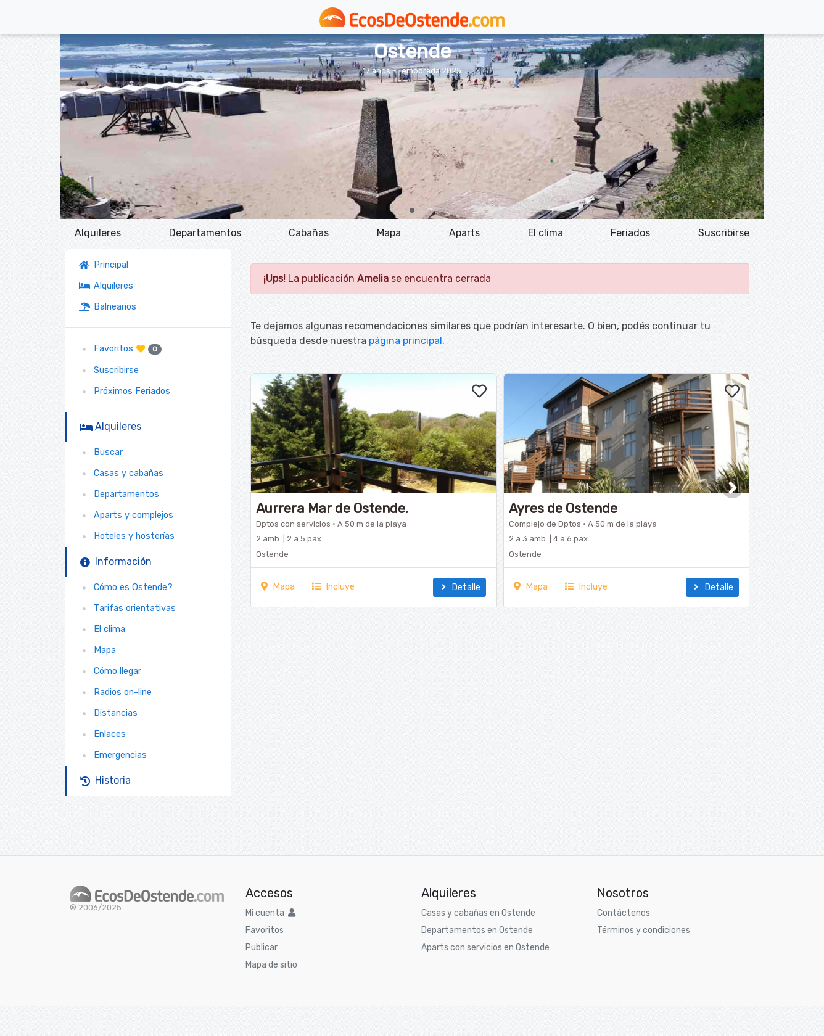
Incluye (333, 587)
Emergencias (113, 755)
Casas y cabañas (121, 473)
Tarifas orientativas (127, 608)
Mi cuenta (270, 913)
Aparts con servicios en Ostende (485, 947)
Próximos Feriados (124, 391)
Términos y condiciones (643, 930)
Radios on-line (115, 692)
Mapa (389, 233)
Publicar (261, 947)
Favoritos (120, 349)
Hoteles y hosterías (127, 536)
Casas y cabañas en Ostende (478, 913)
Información (116, 561)
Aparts (464, 233)
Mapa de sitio (271, 965)
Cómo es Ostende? (126, 587)
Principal (106, 265)
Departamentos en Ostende (477, 930)
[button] (412, 210)
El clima (545, 233)
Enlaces (102, 734)
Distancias (108, 713)
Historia (105, 780)
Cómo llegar (110, 671)
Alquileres (98, 233)
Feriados (630, 233)
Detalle (459, 587)
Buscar (101, 452)
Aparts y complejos (126, 515)
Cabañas (309, 233)
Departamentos (205, 233)
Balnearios (107, 307)
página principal (405, 341)
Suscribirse (723, 233)
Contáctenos (623, 913)
